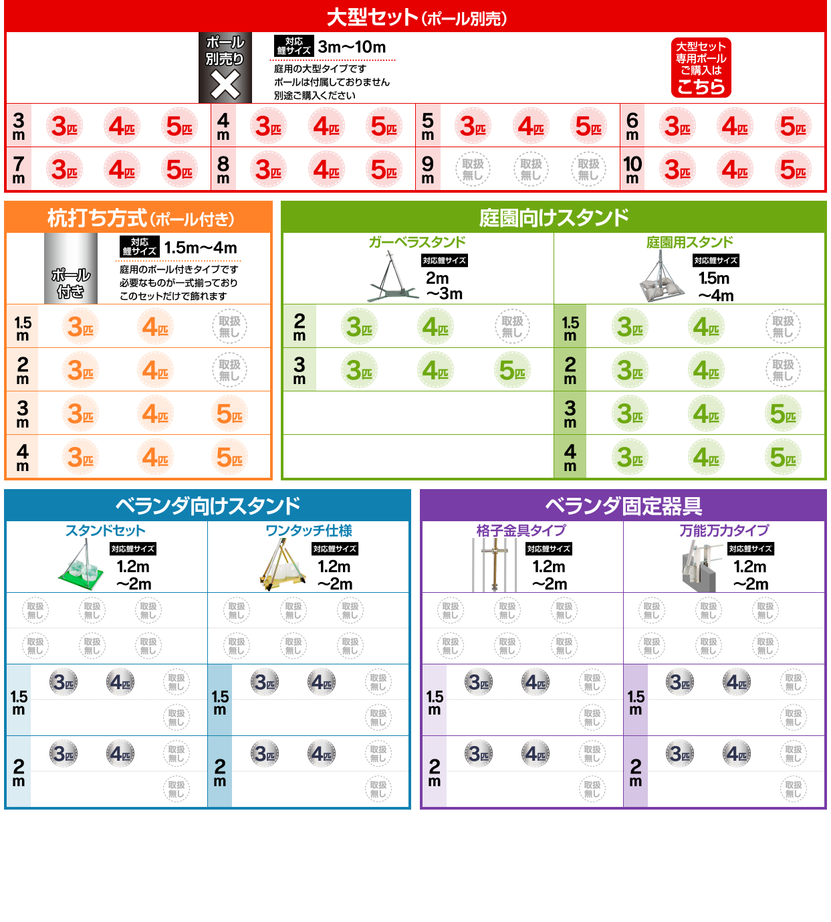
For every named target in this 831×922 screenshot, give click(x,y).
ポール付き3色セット (81, 326)
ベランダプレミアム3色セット (63, 717)
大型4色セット (121, 125)
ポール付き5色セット (230, 413)
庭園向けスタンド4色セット (436, 326)
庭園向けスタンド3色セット (359, 326)
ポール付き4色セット (155, 326)
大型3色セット (64, 125)
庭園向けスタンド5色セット (512, 369)
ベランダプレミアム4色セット (120, 717)
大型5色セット (180, 125)
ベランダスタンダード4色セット (120, 682)
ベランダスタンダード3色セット (63, 682)
